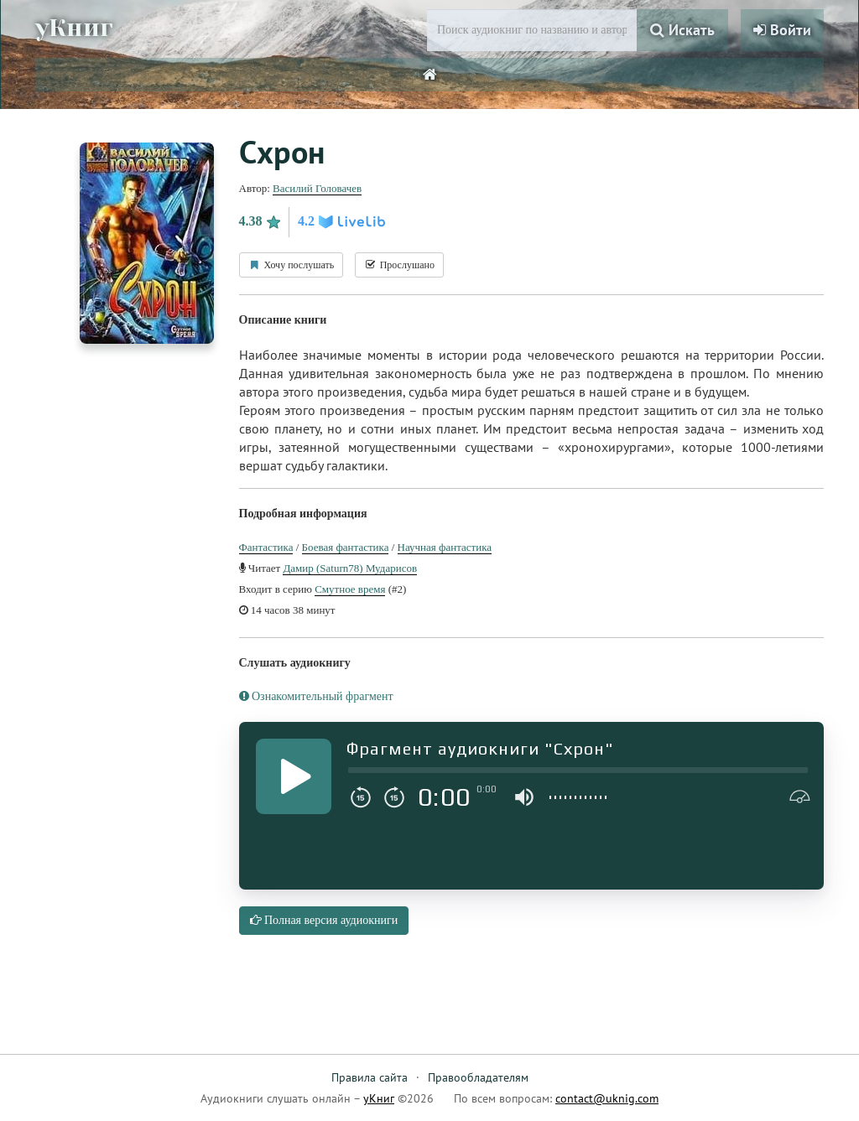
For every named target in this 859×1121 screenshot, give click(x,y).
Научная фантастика (445, 547)
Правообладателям (478, 1077)
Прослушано (399, 265)
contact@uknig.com (607, 1098)
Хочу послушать (291, 265)
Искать (682, 29)
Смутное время (350, 589)
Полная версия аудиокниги (324, 920)
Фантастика (266, 547)
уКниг (74, 27)
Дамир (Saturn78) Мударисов (350, 568)
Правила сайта (369, 1077)
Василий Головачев (317, 188)
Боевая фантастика (345, 547)
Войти (782, 29)
